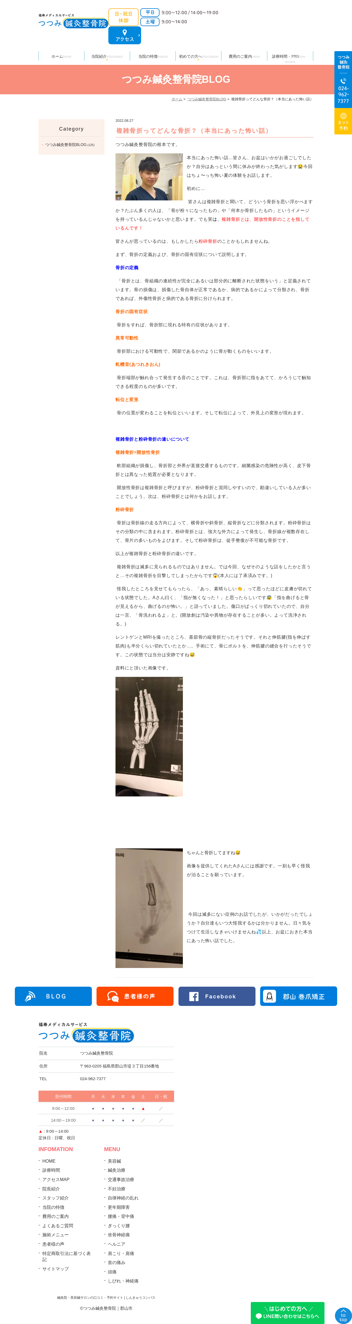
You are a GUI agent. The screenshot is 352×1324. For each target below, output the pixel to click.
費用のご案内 (244, 56)
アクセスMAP (56, 1179)
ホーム (61, 56)
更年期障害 (119, 1207)
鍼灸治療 (116, 1170)
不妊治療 (116, 1189)
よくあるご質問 (57, 1225)
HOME (49, 1161)
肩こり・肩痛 (121, 1253)
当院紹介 (107, 56)
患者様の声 (53, 1244)
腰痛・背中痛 (121, 1216)
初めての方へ (198, 56)
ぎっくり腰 (119, 1225)
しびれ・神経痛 (123, 1281)
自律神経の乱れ (123, 1198)
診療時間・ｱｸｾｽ (290, 57)
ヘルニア (116, 1244)
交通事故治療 (121, 1179)
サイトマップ (55, 1269)
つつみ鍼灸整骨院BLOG (207, 99)
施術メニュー (55, 1234)
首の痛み (116, 1262)
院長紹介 (51, 1189)
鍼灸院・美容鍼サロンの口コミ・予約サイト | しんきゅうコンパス (106, 1298)
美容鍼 (114, 1161)
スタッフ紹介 (55, 1198)
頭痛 (112, 1272)
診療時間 (51, 1170)
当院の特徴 (153, 56)
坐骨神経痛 (119, 1234)
